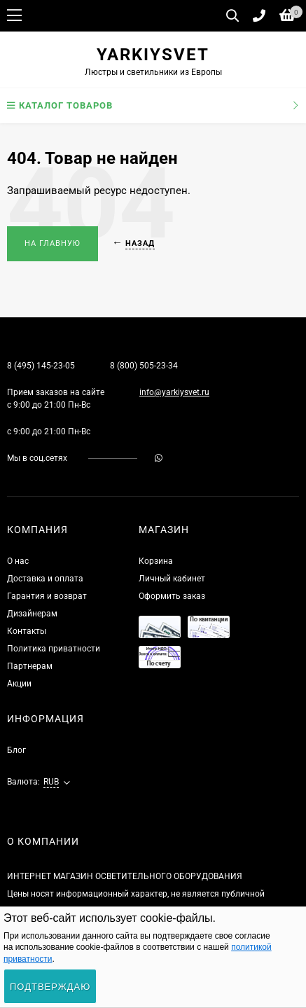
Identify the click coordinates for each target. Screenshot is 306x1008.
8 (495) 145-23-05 (41, 366)
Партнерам (30, 666)
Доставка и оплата (45, 579)
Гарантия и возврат (47, 596)
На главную (53, 243)
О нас (18, 561)
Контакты (26, 631)
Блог (16, 750)
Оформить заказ (172, 596)
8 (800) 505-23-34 (144, 366)
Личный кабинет (172, 579)
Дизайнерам (32, 614)
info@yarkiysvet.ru (174, 392)
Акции (19, 684)
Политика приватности (53, 649)
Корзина (156, 561)
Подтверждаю (50, 986)
